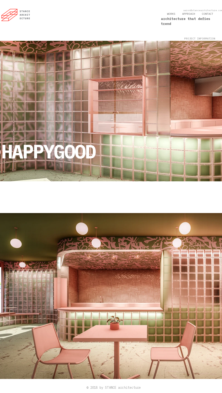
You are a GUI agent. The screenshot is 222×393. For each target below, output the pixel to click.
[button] (200, 38)
